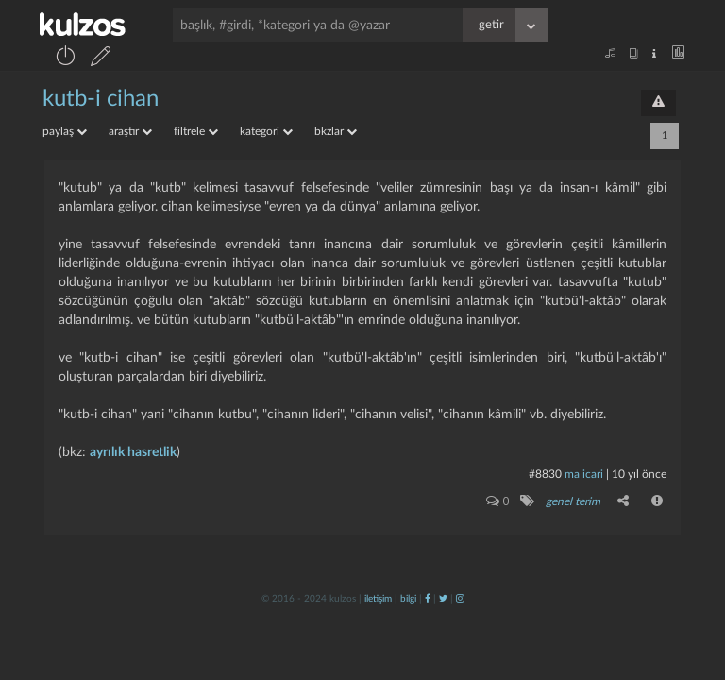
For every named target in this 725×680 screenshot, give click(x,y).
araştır (130, 131)
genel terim (573, 501)
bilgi (408, 599)
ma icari (584, 474)
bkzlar (335, 131)
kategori (266, 131)
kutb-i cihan (100, 99)
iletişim (378, 599)
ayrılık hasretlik (133, 452)
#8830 (545, 474)
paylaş (64, 131)
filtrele (196, 131)
